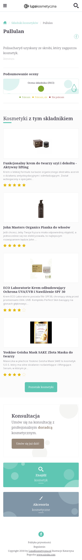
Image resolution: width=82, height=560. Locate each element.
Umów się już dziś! (27, 443)
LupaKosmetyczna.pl (39, 550)
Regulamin (40, 546)
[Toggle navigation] (5, 6)
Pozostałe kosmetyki (41, 387)
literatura (8, 59)
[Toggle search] (76, 6)
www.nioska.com (45, 554)
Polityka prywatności (39, 542)
